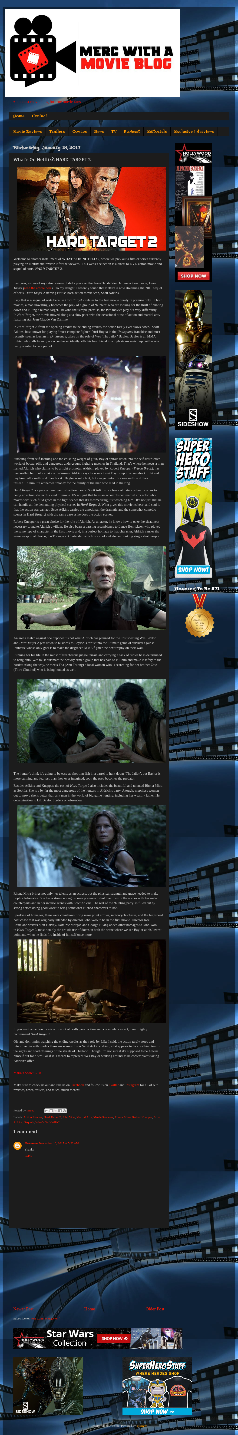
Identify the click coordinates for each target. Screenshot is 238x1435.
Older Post (155, 1308)
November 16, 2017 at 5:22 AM (59, 1143)
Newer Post (23, 1308)
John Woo (69, 1117)
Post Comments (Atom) (45, 1318)
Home (19, 116)
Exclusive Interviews (194, 131)
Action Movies (32, 1117)
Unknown (31, 1143)
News (99, 131)
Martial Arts (84, 1117)
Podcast (132, 131)
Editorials (157, 131)
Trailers (57, 131)
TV (114, 131)
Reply (28, 1155)
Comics (79, 131)
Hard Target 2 (52, 1117)
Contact (39, 116)
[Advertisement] (88, 1267)
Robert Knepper (142, 1117)
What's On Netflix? (47, 1122)
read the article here (37, 288)
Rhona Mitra (123, 1117)
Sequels (29, 1122)
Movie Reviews (27, 131)
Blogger (142, 1425)
